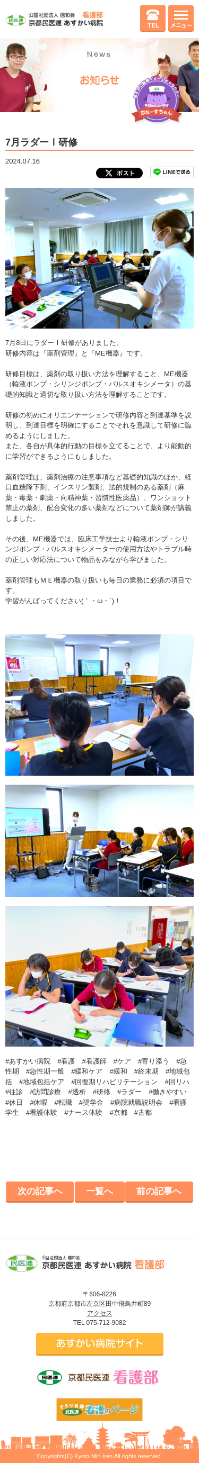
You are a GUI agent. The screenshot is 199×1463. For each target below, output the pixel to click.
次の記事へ (40, 1191)
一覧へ (99, 1191)
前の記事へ (158, 1191)
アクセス (100, 1313)
